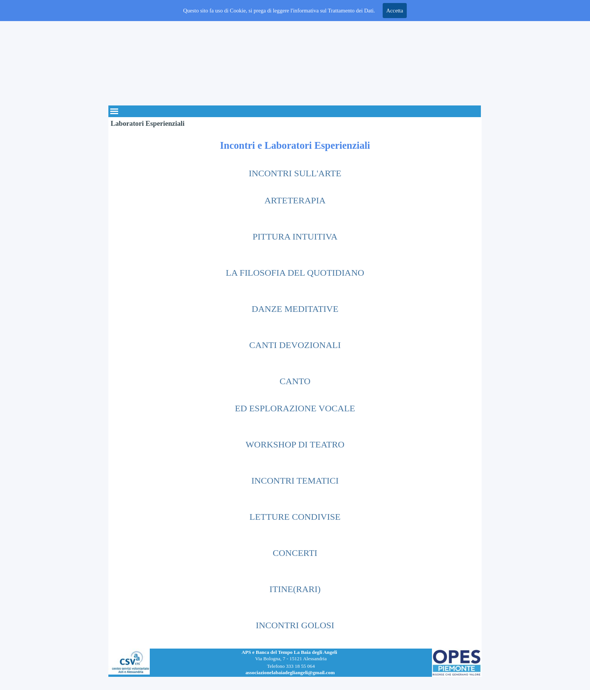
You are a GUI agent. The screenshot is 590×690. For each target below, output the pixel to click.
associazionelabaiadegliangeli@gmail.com (290, 672)
